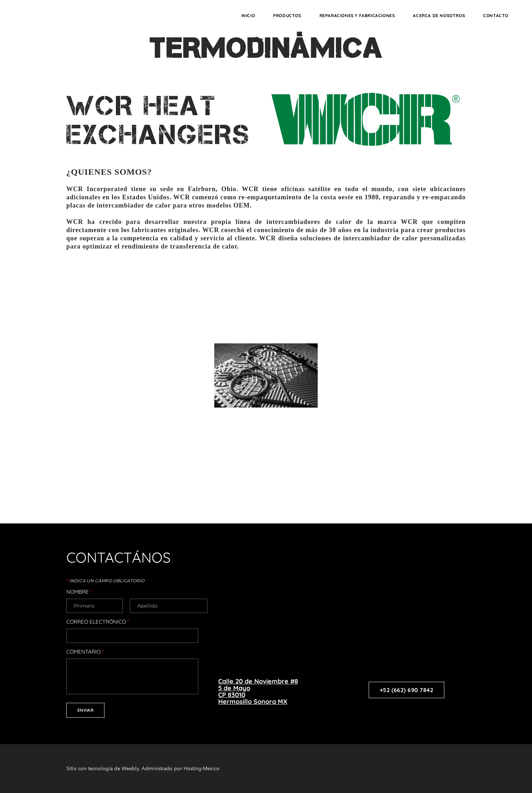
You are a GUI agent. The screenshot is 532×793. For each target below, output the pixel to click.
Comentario (85, 652)
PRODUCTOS (287, 15)
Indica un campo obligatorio (105, 581)
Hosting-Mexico (202, 769)
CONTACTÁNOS (118, 557)
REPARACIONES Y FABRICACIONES (357, 15)
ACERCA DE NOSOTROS (439, 15)
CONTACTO (495, 15)
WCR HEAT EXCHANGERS (158, 120)
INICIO (248, 15)
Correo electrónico (97, 622)
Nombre (79, 592)
